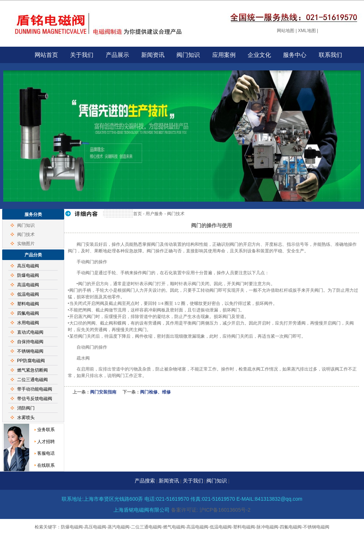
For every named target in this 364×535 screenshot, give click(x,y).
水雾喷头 (26, 417)
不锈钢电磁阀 (30, 351)
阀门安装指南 (103, 392)
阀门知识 (188, 55)
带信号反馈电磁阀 (34, 398)
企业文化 (259, 55)
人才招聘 (46, 441)
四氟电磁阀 (28, 313)
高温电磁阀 (28, 284)
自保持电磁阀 (30, 341)
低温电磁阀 (28, 294)
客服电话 (46, 453)
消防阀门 (26, 408)
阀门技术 (26, 234)
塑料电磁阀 (28, 303)
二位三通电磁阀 (32, 379)
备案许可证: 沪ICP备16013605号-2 (211, 510)
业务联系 (46, 429)
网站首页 (46, 55)
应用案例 (224, 55)
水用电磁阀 (28, 322)
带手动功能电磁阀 (34, 389)
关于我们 (81, 55)
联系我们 (330, 55)
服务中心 (294, 55)
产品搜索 (145, 481)
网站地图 (285, 30)
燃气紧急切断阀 (32, 370)
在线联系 (46, 465)
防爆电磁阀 (28, 275)
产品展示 (117, 55)
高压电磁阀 (28, 265)
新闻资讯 (152, 55)
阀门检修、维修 (155, 392)
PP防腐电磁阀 (31, 360)
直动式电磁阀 (30, 332)
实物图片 (26, 243)
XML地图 (307, 30)
